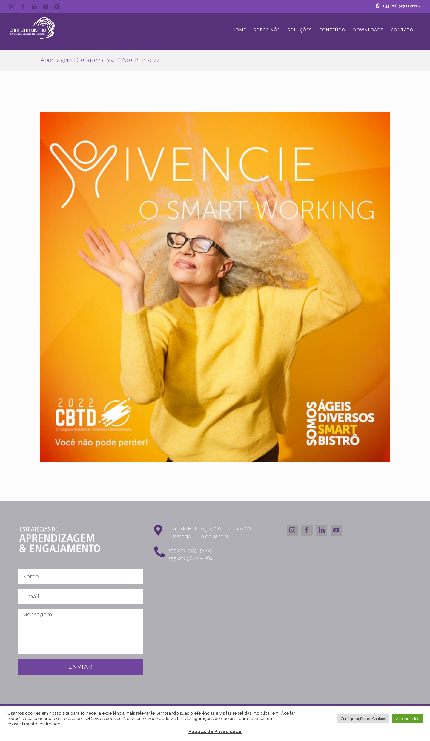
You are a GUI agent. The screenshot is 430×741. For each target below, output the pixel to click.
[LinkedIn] (321, 530)
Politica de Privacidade (215, 731)
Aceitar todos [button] (407, 718)
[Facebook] (307, 530)
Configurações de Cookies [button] (363, 718)
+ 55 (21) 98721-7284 (398, 6)
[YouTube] (336, 530)
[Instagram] (292, 530)
